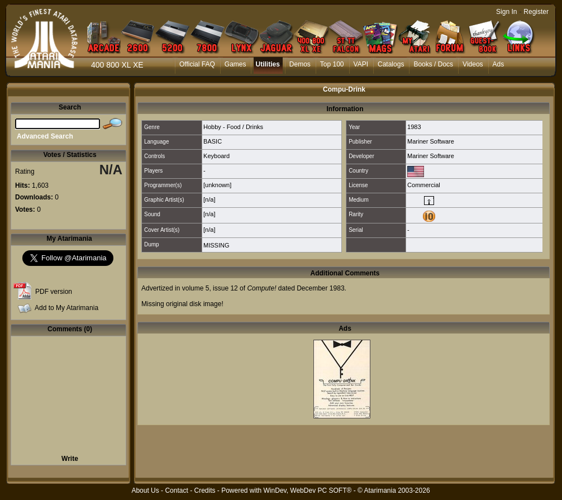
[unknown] (217, 185)
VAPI (361, 64)
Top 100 (332, 64)
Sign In (506, 12)
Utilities (267, 64)
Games (235, 64)
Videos (473, 64)
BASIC (212, 141)
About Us (145, 490)
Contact (176, 490)
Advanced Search (45, 136)
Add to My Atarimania (66, 308)
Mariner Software (430, 141)
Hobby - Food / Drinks (233, 126)
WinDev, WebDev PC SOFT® (308, 490)
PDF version (53, 292)
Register (536, 12)
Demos (300, 64)
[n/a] (209, 199)
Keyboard (216, 156)
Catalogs (391, 64)
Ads (498, 64)
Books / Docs (433, 64)
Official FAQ (197, 64)
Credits (204, 490)
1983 (414, 126)
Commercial (423, 185)
